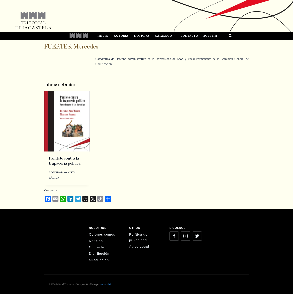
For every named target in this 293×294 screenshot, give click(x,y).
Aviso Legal (139, 246)
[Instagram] (185, 236)
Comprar (58, 172)
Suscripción (99, 260)
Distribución (99, 253)
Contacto (189, 35)
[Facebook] (174, 236)
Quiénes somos (102, 234)
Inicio (102, 35)
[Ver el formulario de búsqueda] (227, 35)
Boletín (210, 35)
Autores (121, 35)
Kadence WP (105, 284)
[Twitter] (197, 236)
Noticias (141, 35)
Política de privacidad (138, 237)
